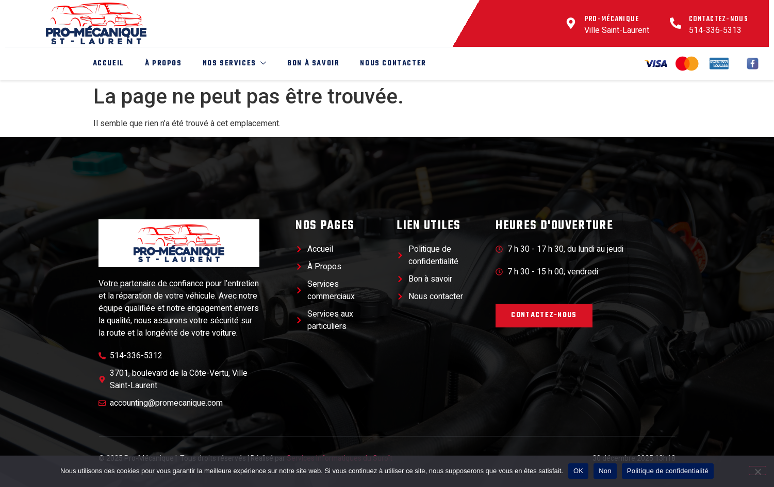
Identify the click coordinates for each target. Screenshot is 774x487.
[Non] (757, 470)
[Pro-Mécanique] (571, 23)
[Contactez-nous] (675, 23)
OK (578, 471)
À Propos (161, 63)
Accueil (106, 63)
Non (605, 471)
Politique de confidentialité (668, 471)
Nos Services (233, 63)
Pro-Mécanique (611, 19)
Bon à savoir (311, 63)
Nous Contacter (391, 63)
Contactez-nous (718, 19)
